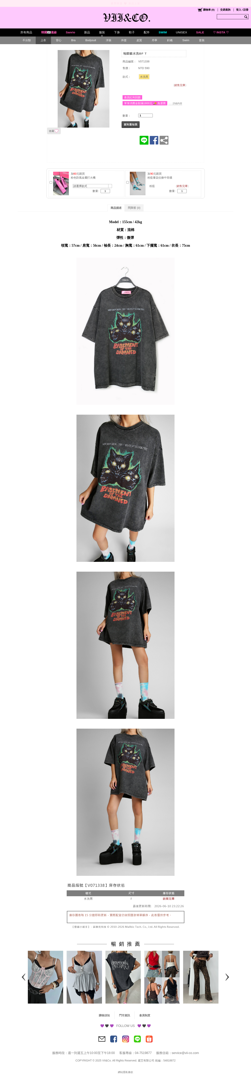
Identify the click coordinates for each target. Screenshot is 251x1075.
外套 (124, 40)
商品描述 (116, 207)
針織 (170, 40)
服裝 (102, 32)
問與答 (134, 207)
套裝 (202, 40)
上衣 (43, 40)
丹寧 (154, 40)
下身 (117, 32)
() (206, 10)
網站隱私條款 (125, 1072)
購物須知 (104, 1015)
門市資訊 (124, 1015)
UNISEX (181, 32)
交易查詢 (225, 9)
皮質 (139, 40)
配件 (147, 32)
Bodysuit (90, 40)
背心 (58, 40)
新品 (87, 32)
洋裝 (108, 40)
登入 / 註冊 (242, 9)
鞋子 (132, 32)
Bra (73, 40)
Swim (185, 40)
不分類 (27, 40)
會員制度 (144, 1015)
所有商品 (26, 32)
